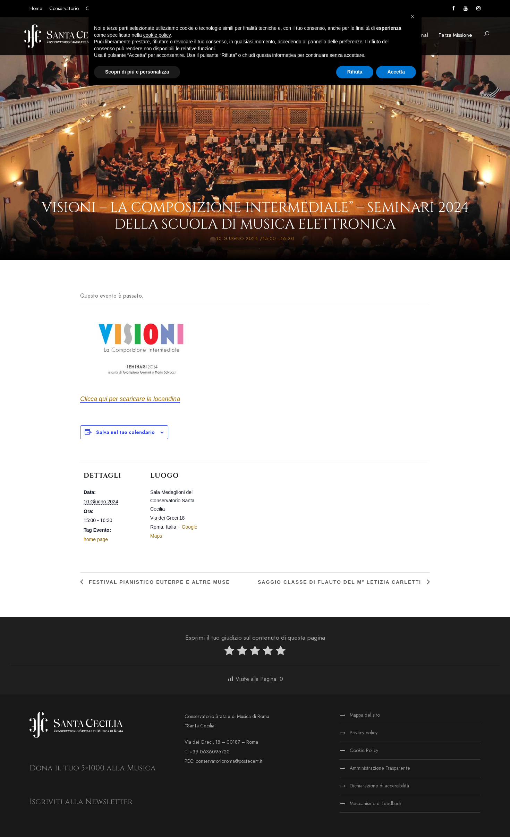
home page (96, 539)
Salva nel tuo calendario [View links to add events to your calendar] (125, 432)
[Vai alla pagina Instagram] (478, 8)
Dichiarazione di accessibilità (379, 786)
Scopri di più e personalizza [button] (137, 72)
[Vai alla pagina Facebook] (453, 8)
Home (35, 8)
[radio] (229, 652)
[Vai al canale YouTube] (466, 8)
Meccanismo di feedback (375, 803)
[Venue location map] (253, 508)
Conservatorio (64, 8)
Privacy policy (363, 732)
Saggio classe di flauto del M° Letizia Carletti (340, 582)
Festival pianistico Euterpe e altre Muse (158, 582)
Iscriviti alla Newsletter (81, 802)
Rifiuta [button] (355, 72)
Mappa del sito (365, 715)
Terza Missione (455, 35)
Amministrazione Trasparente (380, 768)
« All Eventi (255, 191)
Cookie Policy (364, 750)
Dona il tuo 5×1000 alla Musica (92, 768)
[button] (486, 34)
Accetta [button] (396, 72)
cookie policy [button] (157, 35)
